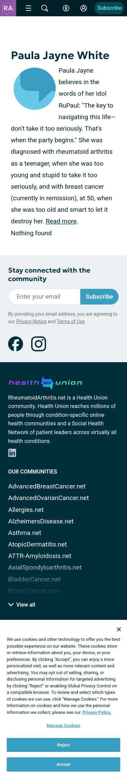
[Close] (118, 629)
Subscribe (109, 8)
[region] (63, 698)
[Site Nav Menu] (28, 8)
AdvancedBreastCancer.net (47, 486)
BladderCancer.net (34, 579)
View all (21, 605)
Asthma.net (24, 533)
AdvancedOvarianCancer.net (48, 498)
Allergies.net (26, 510)
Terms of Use (71, 321)
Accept (64, 764)
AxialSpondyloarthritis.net (45, 567)
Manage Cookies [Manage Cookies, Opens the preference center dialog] (63, 725)
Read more (61, 221)
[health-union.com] (45, 382)
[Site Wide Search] (45, 8)
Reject (63, 744)
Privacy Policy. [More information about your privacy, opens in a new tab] (97, 712)
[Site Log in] (84, 8)
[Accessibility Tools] (66, 8)
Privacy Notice (31, 321)
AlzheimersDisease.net (41, 521)
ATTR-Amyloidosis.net (39, 556)
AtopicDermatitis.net (37, 544)
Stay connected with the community (49, 274)
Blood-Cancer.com (34, 591)
